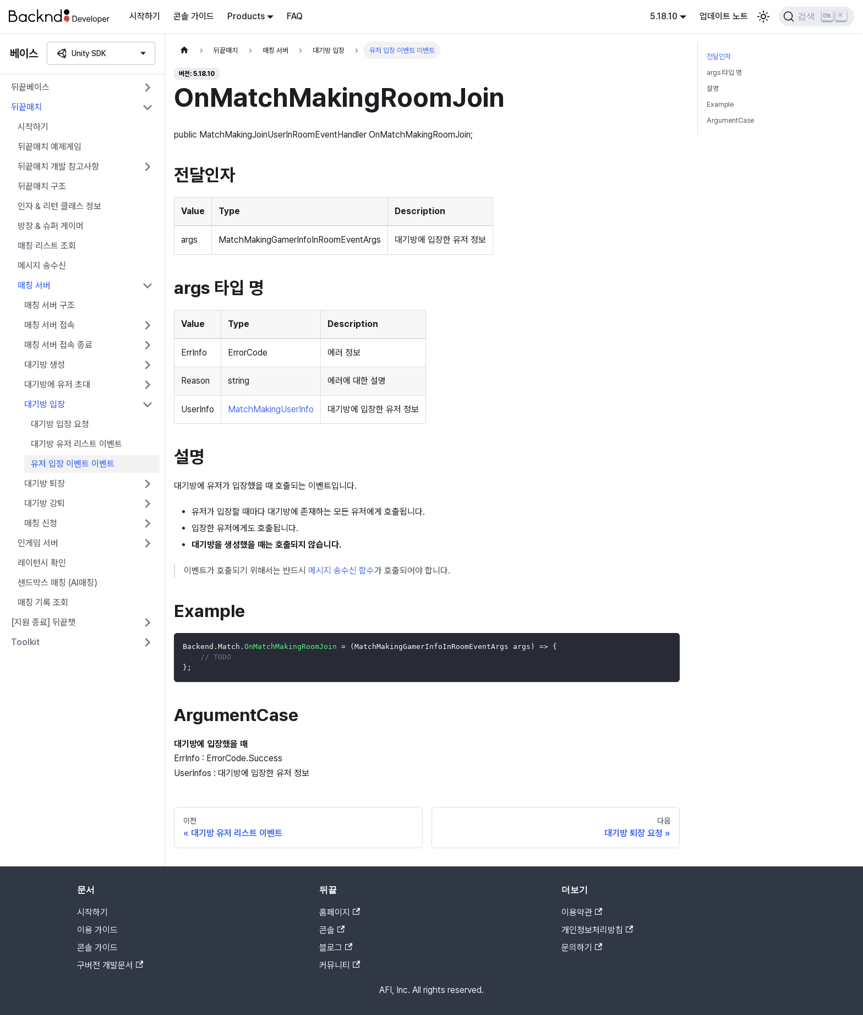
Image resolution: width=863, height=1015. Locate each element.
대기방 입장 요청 (60, 424)
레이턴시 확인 (42, 563)
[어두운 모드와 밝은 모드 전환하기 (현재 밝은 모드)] (763, 16)
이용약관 (581, 912)
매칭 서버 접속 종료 (58, 345)
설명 (713, 88)
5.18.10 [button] (664, 16)
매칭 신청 (40, 523)
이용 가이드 (97, 930)
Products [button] (246, 16)
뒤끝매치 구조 (42, 186)
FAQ (295, 16)
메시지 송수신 (42, 265)
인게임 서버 (38, 543)
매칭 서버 (34, 285)
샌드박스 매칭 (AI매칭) (57, 582)
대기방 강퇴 (44, 503)
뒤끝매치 (26, 107)
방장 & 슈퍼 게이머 (51, 226)
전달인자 (719, 56)
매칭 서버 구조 (49, 305)
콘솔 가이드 (193, 16)
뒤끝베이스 (30, 87)
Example (720, 104)
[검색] (816, 16)
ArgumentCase (730, 120)
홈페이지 (339, 912)
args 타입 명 (724, 72)
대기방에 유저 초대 (57, 384)
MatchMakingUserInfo (271, 409)
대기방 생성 (44, 364)
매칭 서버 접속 (49, 325)
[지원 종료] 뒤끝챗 (43, 622)
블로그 (335, 947)
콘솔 (332, 930)
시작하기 (144, 16)
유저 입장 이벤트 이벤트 (72, 464)
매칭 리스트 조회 (47, 246)
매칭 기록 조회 (43, 602)
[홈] (184, 50)
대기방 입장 (44, 404)
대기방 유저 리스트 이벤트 (76, 444)
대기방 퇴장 (44, 483)
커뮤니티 (339, 965)
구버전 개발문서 (110, 965)
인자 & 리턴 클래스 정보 (59, 206)
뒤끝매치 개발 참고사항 (58, 166)
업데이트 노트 (724, 16)
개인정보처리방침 (597, 930)
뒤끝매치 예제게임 (49, 146)
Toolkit (25, 642)
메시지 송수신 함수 (341, 570)
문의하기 (581, 947)
